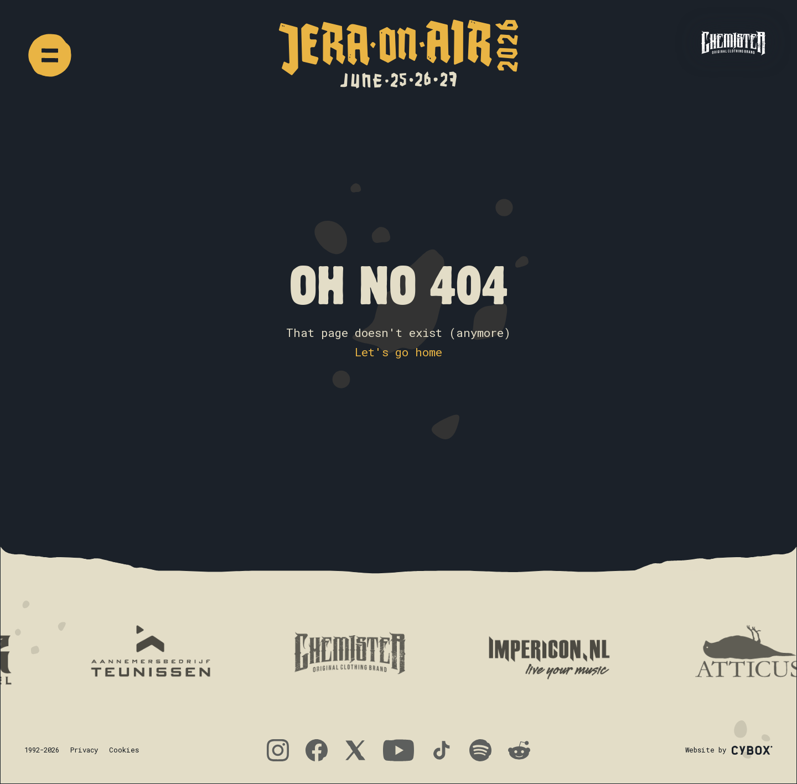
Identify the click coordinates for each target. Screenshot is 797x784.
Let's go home (398, 352)
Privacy (84, 749)
